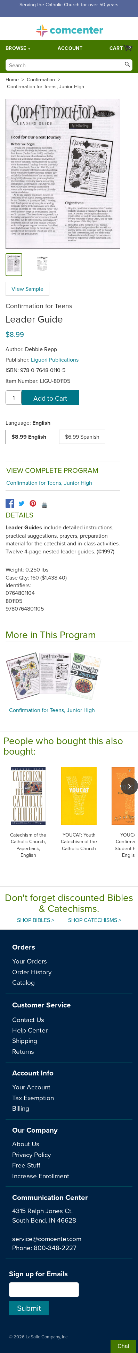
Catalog (23, 982)
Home (12, 79)
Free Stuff (26, 1165)
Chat (123, 1346)
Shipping (24, 1040)
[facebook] (10, 503)
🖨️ (44, 504)
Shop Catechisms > (94, 920)
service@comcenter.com (46, 1238)
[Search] (69, 65)
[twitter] (21, 503)
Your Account (31, 1086)
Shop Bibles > (35, 920)
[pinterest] (33, 503)
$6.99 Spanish (82, 436)
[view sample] (36, 264)
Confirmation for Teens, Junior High (45, 86)
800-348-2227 (55, 1247)
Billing (20, 1108)
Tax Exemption (33, 1097)
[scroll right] (129, 786)
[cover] (14, 264)
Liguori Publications (55, 359)
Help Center (30, 1030)
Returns (23, 1051)
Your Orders (29, 961)
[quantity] (14, 397)
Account (70, 48)
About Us (25, 1143)
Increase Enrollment (40, 1175)
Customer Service (41, 1004)
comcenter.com (69, 28)
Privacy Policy (31, 1154)
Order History (31, 971)
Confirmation (41, 79)
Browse (16, 48)
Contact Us (28, 1019)
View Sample (27, 289)
